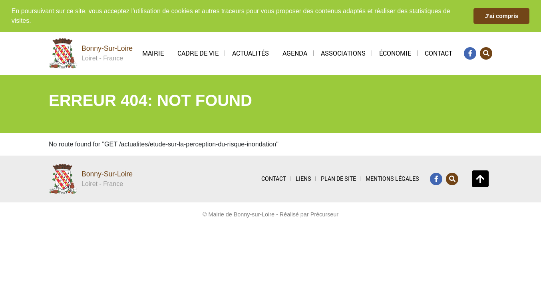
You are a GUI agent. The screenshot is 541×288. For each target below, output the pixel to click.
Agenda (294, 52)
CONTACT (273, 178)
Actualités (250, 52)
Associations (343, 52)
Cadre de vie (198, 52)
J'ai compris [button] (501, 16)
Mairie (153, 52)
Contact (438, 52)
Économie (395, 52)
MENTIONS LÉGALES (392, 178)
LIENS (303, 178)
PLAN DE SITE (338, 178)
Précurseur (324, 214)
